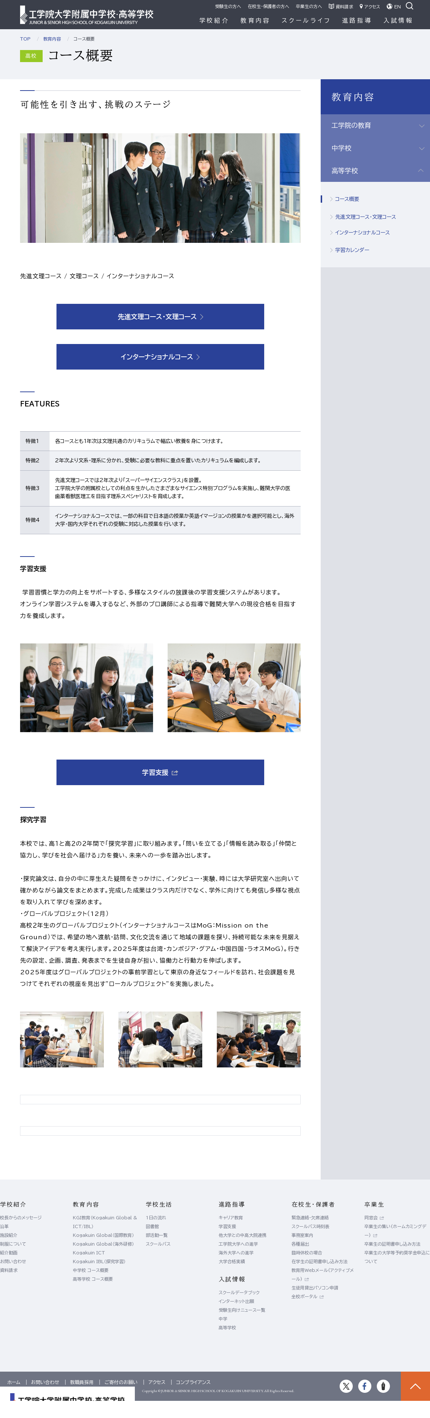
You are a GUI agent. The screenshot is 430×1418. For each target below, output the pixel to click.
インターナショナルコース (362, 232)
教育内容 (256, 20)
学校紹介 (214, 20)
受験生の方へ (228, 6)
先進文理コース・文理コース (365, 216)
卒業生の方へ (309, 6)
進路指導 (357, 20)
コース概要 (347, 199)
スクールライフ (306, 20)
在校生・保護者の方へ (268, 6)
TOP (25, 39)
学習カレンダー (352, 250)
